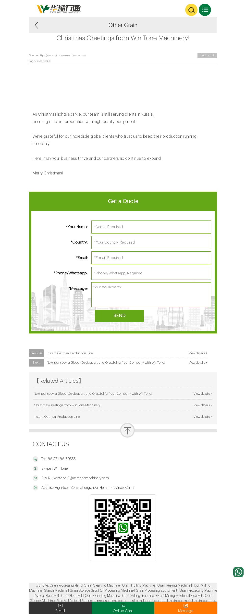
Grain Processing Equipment (156, 590)
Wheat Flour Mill (47, 596)
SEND (119, 315)
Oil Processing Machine (117, 590)
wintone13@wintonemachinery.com (81, 478)
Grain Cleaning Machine (102, 585)
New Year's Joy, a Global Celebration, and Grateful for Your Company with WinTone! (106, 362)
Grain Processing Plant (65, 585)
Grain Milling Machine (172, 596)
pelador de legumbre (151, 601)
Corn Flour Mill (72, 596)
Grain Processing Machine (198, 590)
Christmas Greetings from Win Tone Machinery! (67, 405)
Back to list (207, 55)
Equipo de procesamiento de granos (108, 601)
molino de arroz (205, 601)
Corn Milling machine (138, 596)
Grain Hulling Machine (138, 585)
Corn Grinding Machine (102, 596)
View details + (198, 353)
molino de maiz (180, 601)
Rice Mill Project (68, 601)
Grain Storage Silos (84, 590)
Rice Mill (197, 596)
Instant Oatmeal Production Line (70, 353)
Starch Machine (55, 590)
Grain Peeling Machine (173, 585)
